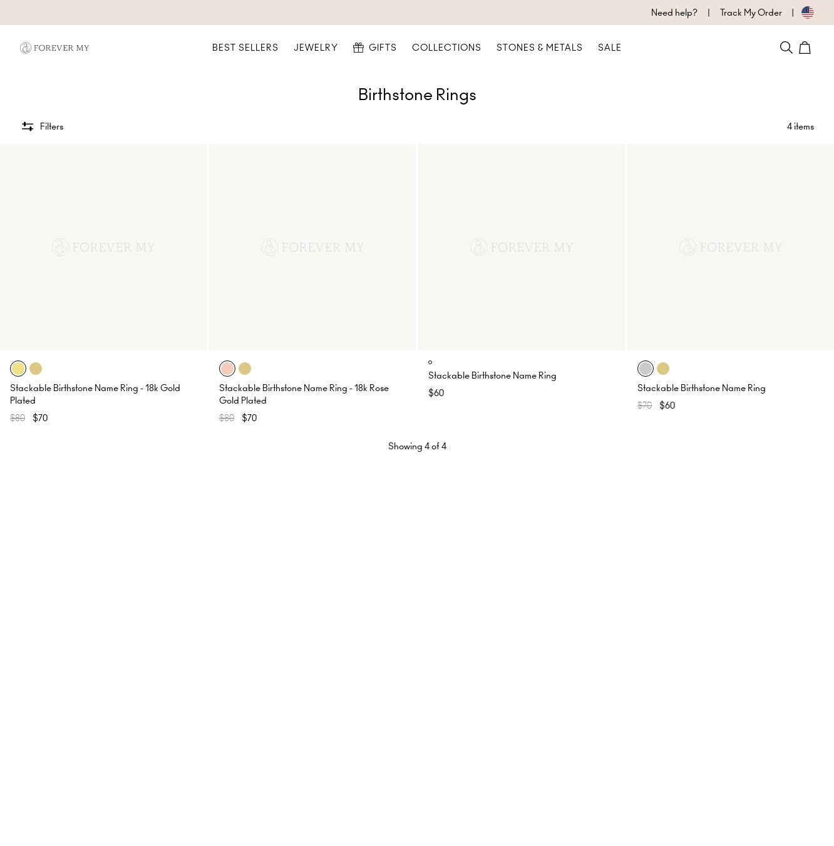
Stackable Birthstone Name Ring (492, 375)
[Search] (786, 47)
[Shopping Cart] (806, 47)
